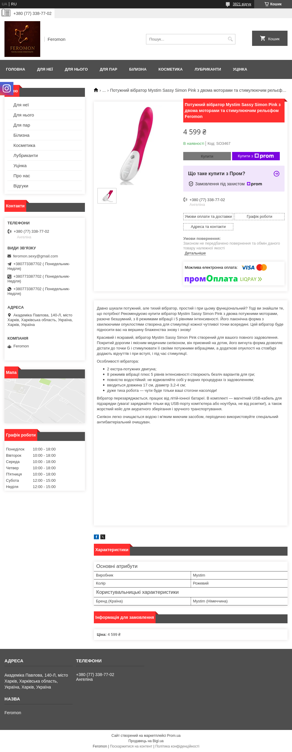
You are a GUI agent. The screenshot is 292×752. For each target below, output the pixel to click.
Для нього (76, 69)
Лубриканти (208, 69)
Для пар (108, 69)
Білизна (137, 69)
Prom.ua (174, 736)
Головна (15, 69)
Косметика (171, 69)
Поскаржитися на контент (131, 746)
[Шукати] (230, 39)
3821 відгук (242, 4)
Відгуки (20, 185)
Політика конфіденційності (177, 746)
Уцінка (240, 69)
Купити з (256, 156)
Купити (207, 156)
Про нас (21, 175)
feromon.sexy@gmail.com (35, 256)
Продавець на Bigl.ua (146, 741)
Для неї (45, 69)
